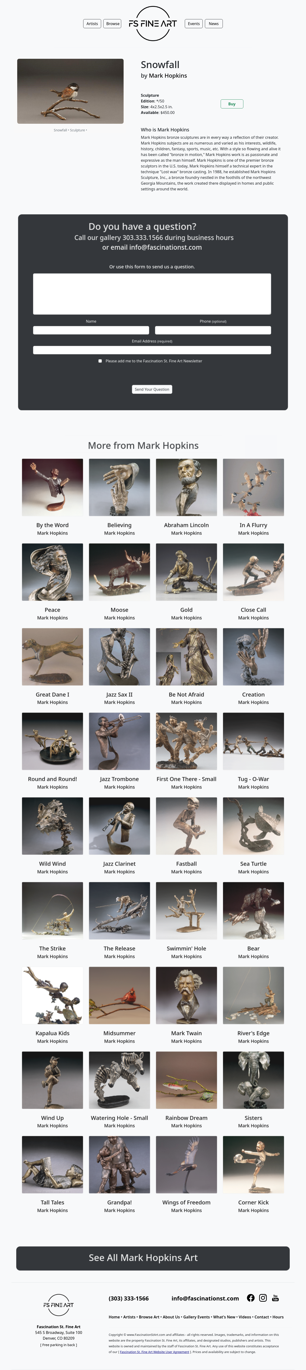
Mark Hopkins (168, 75)
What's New (224, 1317)
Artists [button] (92, 23)
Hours (278, 1317)
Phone (190, 318)
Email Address (152, 330)
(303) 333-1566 (129, 1298)
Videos (245, 1317)
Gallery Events (196, 1317)
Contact (262, 1317)
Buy (231, 104)
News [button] (214, 23)
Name (114, 318)
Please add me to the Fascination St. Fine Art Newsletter (153, 342)
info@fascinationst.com (161, 271)
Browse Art (149, 1317)
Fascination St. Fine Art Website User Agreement (154, 1352)
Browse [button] (113, 23)
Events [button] (194, 23)
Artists (129, 1317)
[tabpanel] (212, 163)
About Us (171, 1317)
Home (114, 1317)
